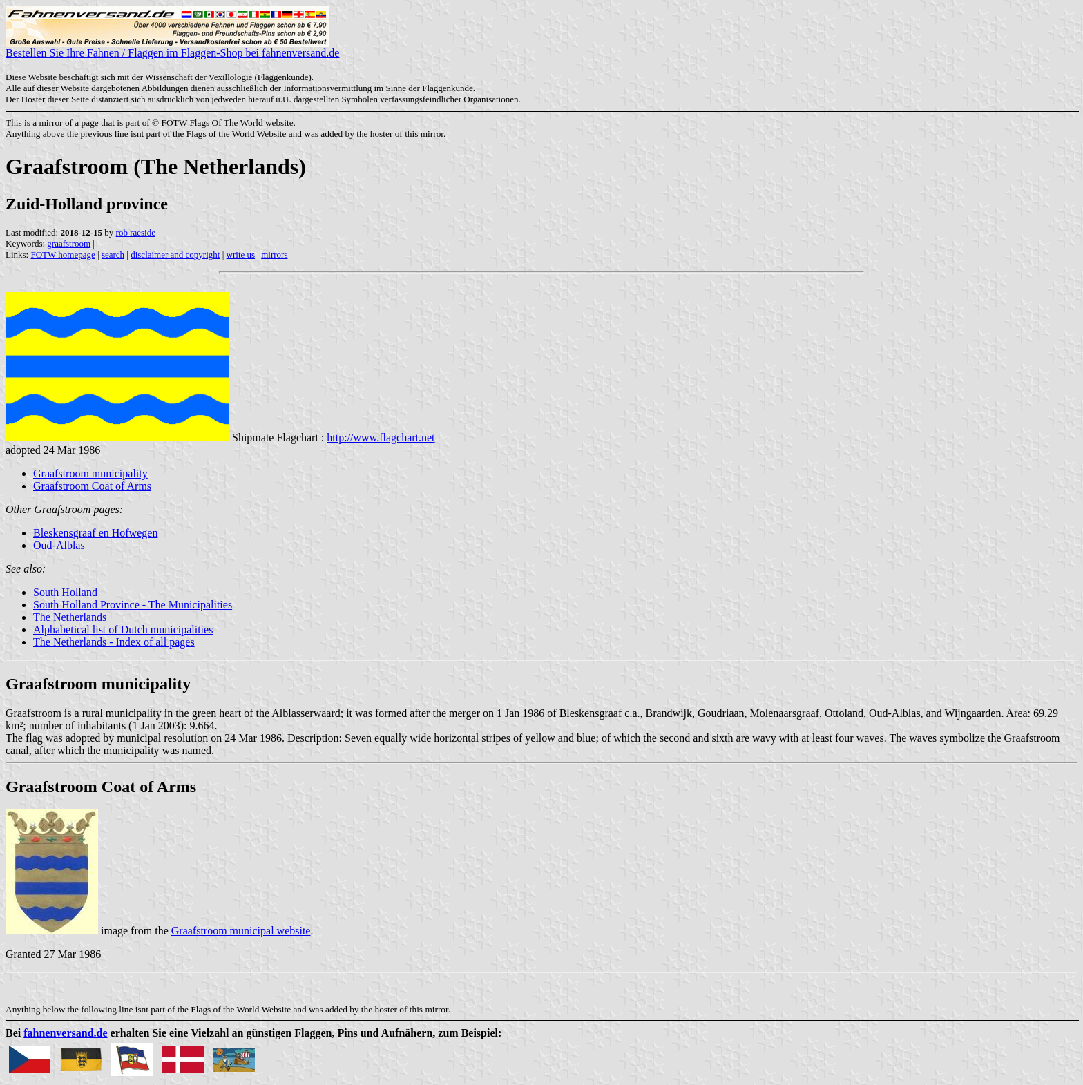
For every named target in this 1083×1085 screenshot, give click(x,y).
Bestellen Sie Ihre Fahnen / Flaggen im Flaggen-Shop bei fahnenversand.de (172, 48)
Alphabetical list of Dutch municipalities (123, 629)
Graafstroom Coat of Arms (92, 486)
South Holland (65, 592)
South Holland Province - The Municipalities (132, 605)
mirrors (274, 254)
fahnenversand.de (65, 1033)
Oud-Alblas (59, 545)
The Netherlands (69, 617)
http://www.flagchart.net (380, 437)
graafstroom (68, 243)
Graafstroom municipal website (241, 931)
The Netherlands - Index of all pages (114, 642)
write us (241, 254)
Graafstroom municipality (90, 473)
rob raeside (135, 232)
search (113, 254)
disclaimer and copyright (175, 254)
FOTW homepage (62, 254)
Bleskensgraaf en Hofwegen (95, 533)
